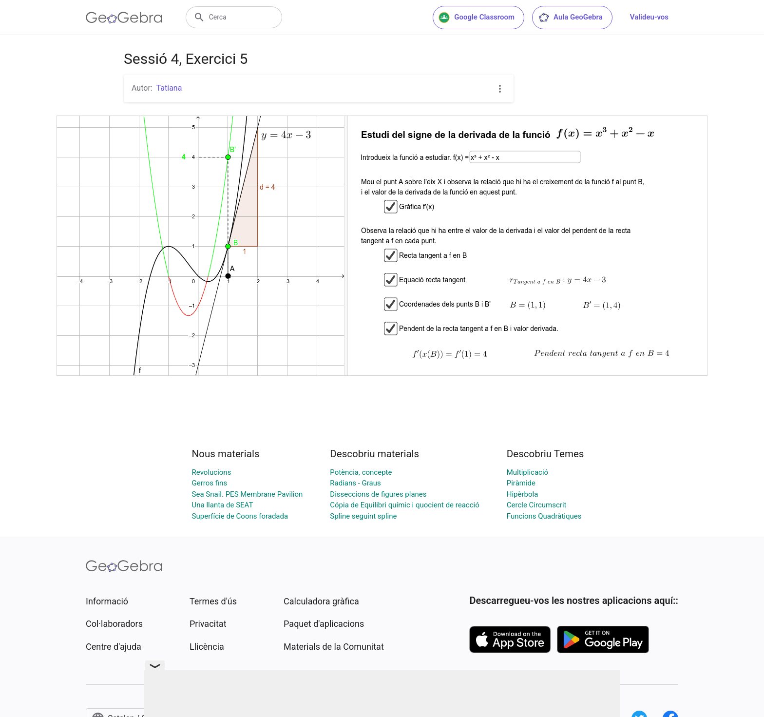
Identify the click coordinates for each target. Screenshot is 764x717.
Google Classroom (477, 17)
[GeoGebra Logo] (124, 17)
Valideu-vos (649, 17)
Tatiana (169, 88)
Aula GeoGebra (570, 17)
